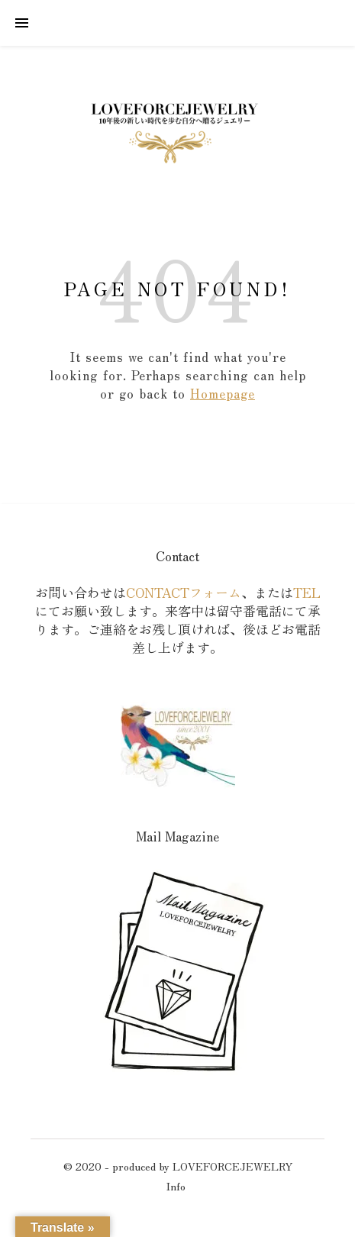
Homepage (222, 392)
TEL (307, 592)
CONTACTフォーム (183, 592)
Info (176, 1185)
